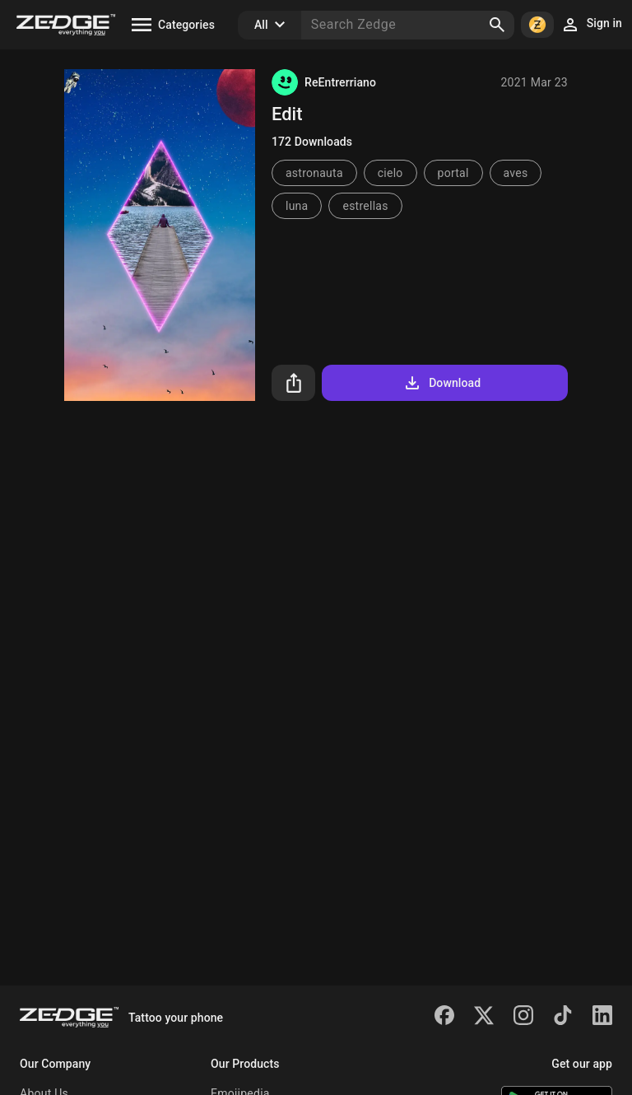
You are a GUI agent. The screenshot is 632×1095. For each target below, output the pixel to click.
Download (441, 383)
